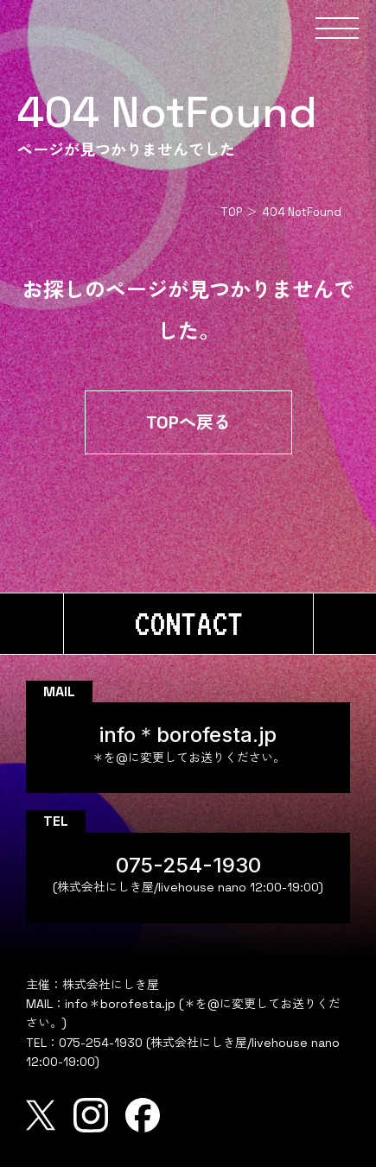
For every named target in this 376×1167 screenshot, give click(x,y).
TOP (231, 212)
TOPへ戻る (188, 422)
